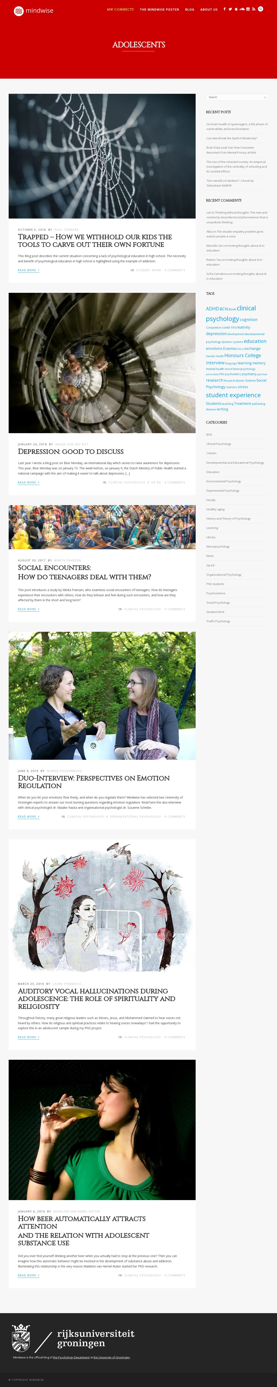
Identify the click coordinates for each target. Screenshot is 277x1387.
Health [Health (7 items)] (220, 356)
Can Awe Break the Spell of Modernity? (231, 138)
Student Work (148, 270)
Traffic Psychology (218, 621)
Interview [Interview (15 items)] (215, 363)
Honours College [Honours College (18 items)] (242, 355)
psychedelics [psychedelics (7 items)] (233, 374)
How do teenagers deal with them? (84, 577)
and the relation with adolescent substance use (83, 1239)
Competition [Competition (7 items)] (213, 327)
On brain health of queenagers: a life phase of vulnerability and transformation (237, 126)
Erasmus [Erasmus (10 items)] (230, 348)
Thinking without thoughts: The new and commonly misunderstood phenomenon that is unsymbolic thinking (237, 217)
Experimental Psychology (222, 491)
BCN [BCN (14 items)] (224, 309)
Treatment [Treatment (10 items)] (242, 403)
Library (211, 537)
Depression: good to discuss (71, 452)
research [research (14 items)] (214, 380)
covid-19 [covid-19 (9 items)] (228, 327)
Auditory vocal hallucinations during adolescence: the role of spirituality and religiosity (96, 999)
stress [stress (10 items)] (243, 387)
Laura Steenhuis (67, 984)
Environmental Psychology (223, 481)
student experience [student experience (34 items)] (233, 395)
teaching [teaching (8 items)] (227, 404)
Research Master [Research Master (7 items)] (234, 380)
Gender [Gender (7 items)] (210, 356)
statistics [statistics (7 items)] (231, 387)
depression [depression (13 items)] (216, 333)
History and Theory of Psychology (228, 518)
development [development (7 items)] (235, 334)
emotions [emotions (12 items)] (214, 348)
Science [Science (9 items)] (250, 380)
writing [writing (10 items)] (222, 409)
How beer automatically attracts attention (82, 1222)
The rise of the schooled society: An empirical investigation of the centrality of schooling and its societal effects (236, 166)
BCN (209, 434)
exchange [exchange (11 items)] (253, 348)
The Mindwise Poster (159, 9)
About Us (209, 9)
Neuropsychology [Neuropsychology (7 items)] (244, 369)
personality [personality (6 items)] (212, 374)
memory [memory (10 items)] (259, 363)
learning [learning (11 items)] (245, 362)
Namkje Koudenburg (64, 771)
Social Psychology (218, 602)
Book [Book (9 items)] (232, 309)
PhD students (215, 584)
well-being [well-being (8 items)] (258, 404)
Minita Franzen (67, 560)
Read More (28, 269)
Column (211, 453)
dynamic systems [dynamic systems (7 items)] (232, 342)
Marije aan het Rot (72, 444)
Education (212, 472)
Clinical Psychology (127, 482)
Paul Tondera (67, 230)
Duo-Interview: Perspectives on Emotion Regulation (93, 782)
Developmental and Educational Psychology (235, 463)
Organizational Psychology (135, 816)
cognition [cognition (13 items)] (249, 319)
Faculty (211, 500)
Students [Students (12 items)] (213, 403)
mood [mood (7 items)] (228, 369)
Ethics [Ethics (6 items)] (240, 348)
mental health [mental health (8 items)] (215, 369)
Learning (212, 528)
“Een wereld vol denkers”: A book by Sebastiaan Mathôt (230, 183)
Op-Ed (156, 482)
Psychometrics (215, 593)
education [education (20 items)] (255, 341)
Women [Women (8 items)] (211, 409)
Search (260, 8)
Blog (189, 9)
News (210, 556)
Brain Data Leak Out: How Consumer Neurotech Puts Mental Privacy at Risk (231, 150)
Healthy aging (215, 509)
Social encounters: (54, 568)
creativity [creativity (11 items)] (242, 327)
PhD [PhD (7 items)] (221, 374)
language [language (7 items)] (231, 363)
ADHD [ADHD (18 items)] (212, 308)
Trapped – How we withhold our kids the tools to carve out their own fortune (95, 241)
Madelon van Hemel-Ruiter (76, 1211)
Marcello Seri (215, 246)
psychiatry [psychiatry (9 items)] (249, 374)
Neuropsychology (218, 546)
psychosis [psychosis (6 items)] (262, 374)
